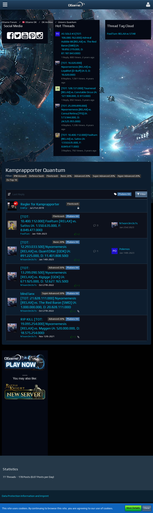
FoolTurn (112, 33)
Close (147, 508)
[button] (5, 5)
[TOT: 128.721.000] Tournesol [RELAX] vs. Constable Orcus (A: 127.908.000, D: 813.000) (79, 92)
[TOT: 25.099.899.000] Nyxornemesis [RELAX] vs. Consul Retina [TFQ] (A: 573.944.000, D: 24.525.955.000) (76, 113)
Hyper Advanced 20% (129, 176)
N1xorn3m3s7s (128, 223)
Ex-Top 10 (12, 180)
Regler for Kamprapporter (39, 204)
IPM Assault (20, 176)
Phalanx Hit (73, 216)
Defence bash (36, 176)
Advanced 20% (82, 176)
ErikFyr (23, 208)
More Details (133, 508)
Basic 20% (66, 176)
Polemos (124, 248)
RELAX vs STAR (127, 33)
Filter (141, 194)
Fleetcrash (52, 176)
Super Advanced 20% (104, 176)
